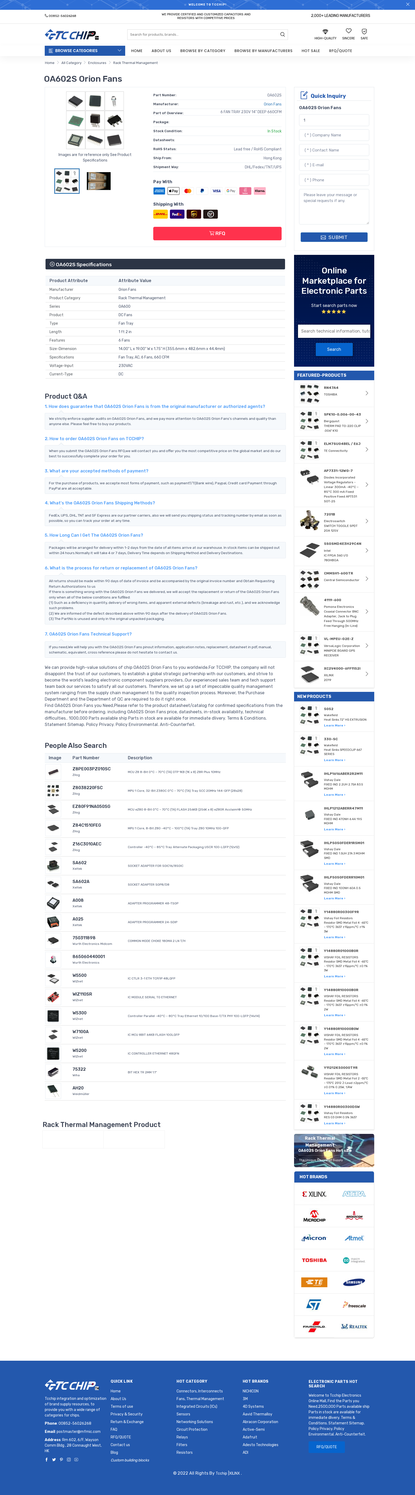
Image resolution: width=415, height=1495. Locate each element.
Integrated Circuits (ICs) (197, 1406)
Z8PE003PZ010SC (92, 768)
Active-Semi (254, 1429)
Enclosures (97, 63)
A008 (78, 900)
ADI (245, 1452)
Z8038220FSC (88, 787)
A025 (78, 919)
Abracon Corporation (260, 1422)
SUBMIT (334, 237)
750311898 (84, 937)
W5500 (80, 975)
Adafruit (250, 1437)
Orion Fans (273, 104)
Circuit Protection (192, 1429)
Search (334, 349)
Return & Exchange (127, 1422)
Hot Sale (311, 50)
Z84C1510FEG (87, 825)
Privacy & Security (127, 1414)
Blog (114, 1452)
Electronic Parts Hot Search (333, 1383)
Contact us (120, 1445)
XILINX (234, 1473)
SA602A (81, 881)
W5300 (80, 1012)
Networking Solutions (195, 1422)
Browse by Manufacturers (263, 50)
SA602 (80, 862)
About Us (161, 50)
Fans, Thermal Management (200, 1399)
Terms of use (122, 1406)
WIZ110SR (82, 994)
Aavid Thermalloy (257, 1414)
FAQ (114, 1429)
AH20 (78, 1088)
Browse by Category (202, 50)
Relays (182, 1437)
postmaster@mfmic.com (79, 1431)
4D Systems (253, 1406)
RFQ (217, 233)
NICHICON (251, 1391)
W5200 (80, 1050)
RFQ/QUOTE (340, 50)
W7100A (81, 1031)
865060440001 (89, 956)
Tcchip (221, 1473)
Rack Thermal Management (135, 63)
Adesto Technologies (260, 1445)
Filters (182, 1445)
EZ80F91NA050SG (91, 806)
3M (245, 1399)
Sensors (183, 1414)
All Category (71, 63)
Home (137, 50)
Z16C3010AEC (87, 844)
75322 (79, 1069)
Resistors (185, 1452)
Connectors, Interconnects (200, 1391)
